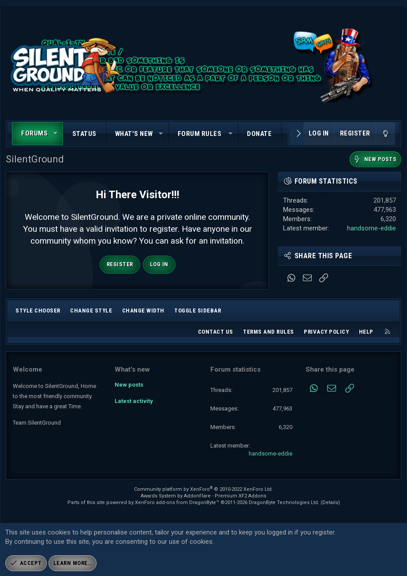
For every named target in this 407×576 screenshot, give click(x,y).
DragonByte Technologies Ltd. (284, 502)
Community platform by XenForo (203, 489)
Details (330, 502)
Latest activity (134, 400)
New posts (129, 384)
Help (366, 331)
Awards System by (203, 496)
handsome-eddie (371, 228)
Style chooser (37, 310)
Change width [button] (143, 310)
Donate (259, 134)
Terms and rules (268, 331)
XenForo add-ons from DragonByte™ (177, 502)
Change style (91, 310)
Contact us (215, 331)
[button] (56, 133)
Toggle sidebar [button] (197, 310)
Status (84, 134)
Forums (34, 133)
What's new (134, 134)
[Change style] (385, 133)
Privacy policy (326, 331)
